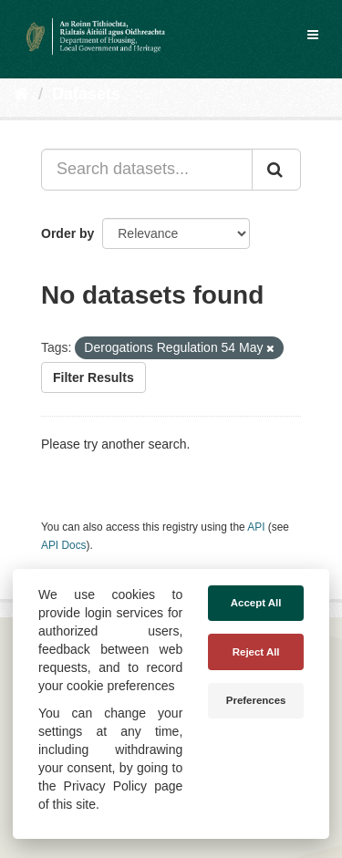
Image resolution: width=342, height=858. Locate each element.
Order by (67, 233)
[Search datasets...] (147, 170)
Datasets (86, 94)
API (255, 527)
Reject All (256, 651)
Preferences (256, 700)
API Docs (64, 545)
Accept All (256, 602)
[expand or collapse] (312, 34)
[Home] (21, 94)
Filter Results (93, 377)
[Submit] (276, 170)
